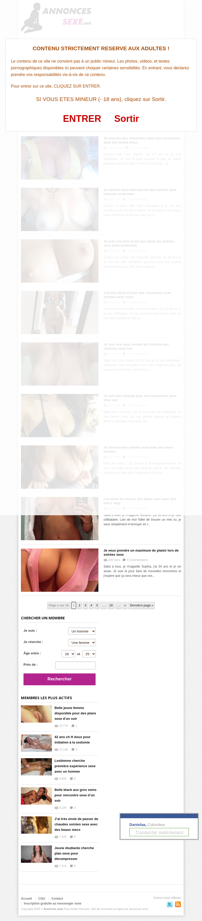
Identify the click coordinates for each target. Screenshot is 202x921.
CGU (41, 898)
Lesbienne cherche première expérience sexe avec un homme (75, 766)
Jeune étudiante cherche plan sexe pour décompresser (74, 853)
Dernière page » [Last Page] (141, 605)
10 (111, 605)
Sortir (126, 118)
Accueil (26, 898)
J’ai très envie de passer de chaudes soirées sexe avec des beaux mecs (76, 824)
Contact (57, 898)
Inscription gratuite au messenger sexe (52, 903)
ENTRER (82, 118)
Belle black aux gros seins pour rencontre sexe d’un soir (76, 795)
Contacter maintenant (159, 832)
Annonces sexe (53, 908)
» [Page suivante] (125, 605)
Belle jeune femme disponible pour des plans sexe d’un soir (75, 713)
